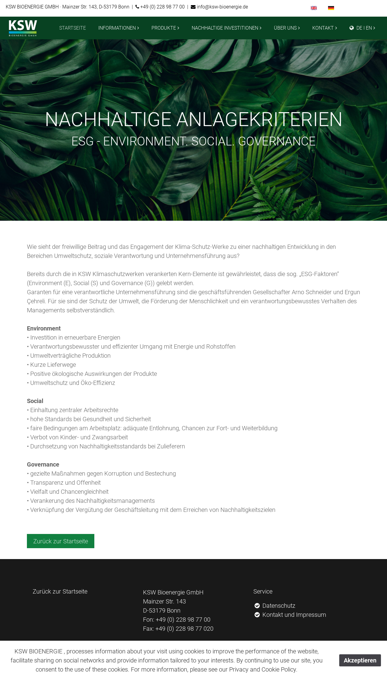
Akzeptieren (360, 660)
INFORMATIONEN (117, 28)
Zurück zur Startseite (60, 591)
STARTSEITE (72, 28)
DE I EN (361, 28)
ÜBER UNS (285, 28)
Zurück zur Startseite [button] (60, 541)
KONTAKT (323, 28)
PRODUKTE (163, 28)
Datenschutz (274, 605)
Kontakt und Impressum (290, 614)
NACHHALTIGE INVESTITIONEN (225, 28)
